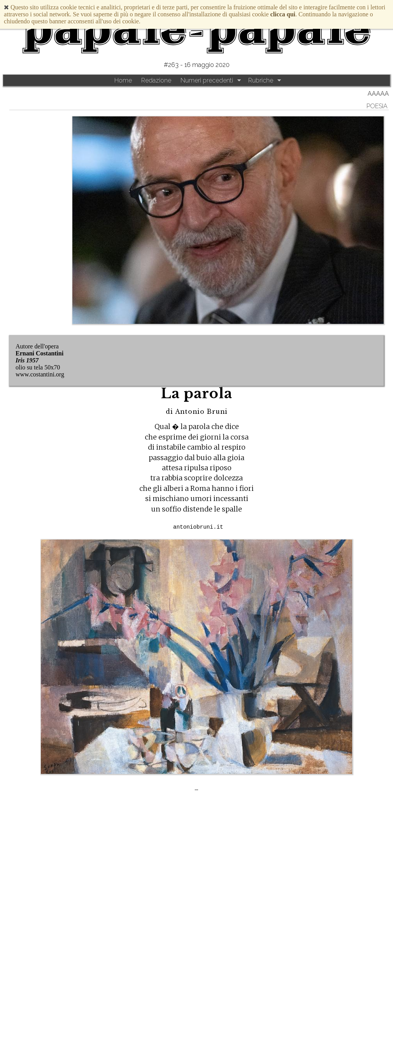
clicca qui (282, 14)
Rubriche (260, 80)
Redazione (156, 80)
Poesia (377, 106)
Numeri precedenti (207, 80)
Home (123, 80)
